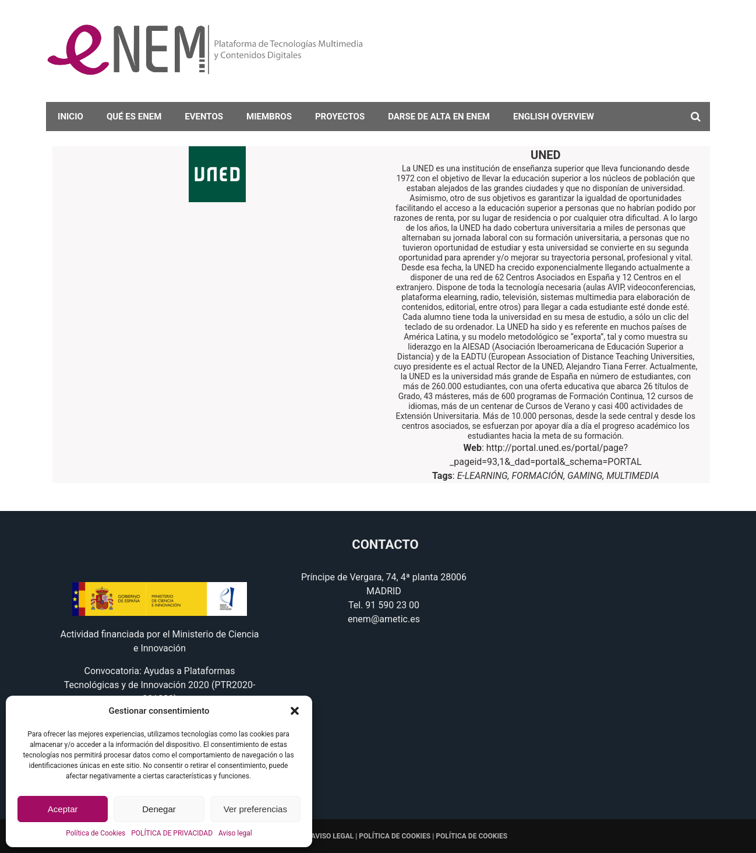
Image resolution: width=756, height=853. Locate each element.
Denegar (159, 809)
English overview (553, 116)
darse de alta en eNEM (439, 116)
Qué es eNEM (134, 116)
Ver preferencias (255, 809)
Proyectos (340, 116)
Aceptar (63, 809)
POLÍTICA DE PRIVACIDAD (172, 833)
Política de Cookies (95, 833)
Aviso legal (235, 833)
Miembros (269, 116)
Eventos (204, 116)
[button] (295, 711)
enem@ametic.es (384, 619)
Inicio (70, 116)
